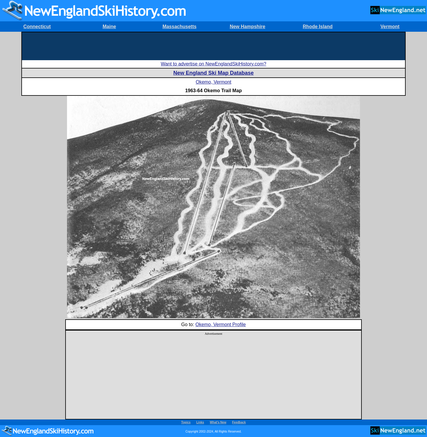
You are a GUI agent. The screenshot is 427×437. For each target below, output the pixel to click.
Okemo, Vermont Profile (220, 324)
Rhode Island (317, 26)
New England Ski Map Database (213, 73)
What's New (218, 422)
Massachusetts (179, 26)
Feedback (239, 422)
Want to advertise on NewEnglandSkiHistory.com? (213, 63)
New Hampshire (247, 26)
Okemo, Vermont (213, 81)
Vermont (389, 26)
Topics (185, 422)
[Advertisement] (213, 45)
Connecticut (37, 26)
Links (200, 422)
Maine (109, 26)
